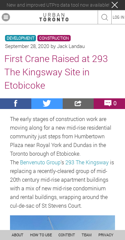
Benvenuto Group (40, 162)
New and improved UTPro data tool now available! (58, 5)
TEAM (87, 234)
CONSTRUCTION (54, 38)
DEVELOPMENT (20, 38)
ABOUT (17, 234)
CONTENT (66, 234)
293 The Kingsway (87, 162)
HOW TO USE (41, 234)
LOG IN (118, 17)
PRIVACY (105, 234)
